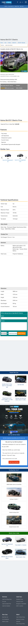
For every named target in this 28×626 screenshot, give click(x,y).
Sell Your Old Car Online (14, 435)
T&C (17, 623)
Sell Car (6, 6)
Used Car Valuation (6, 606)
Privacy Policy (22, 623)
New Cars (22, 6)
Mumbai (18, 599)
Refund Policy (22, 617)
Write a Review (19, 88)
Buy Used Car (11, 6)
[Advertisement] (14, 23)
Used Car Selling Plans (7, 599)
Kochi (22, 601)
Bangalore (18, 603)
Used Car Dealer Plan (6, 603)
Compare (18, 85)
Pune (22, 599)
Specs (2, 45)
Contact (22, 619)
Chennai (18, 601)
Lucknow (21, 606)
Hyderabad (24, 603)
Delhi (17, 606)
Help (17, 617)
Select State (17, 2)
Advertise (18, 621)
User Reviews (8, 45)
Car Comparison (5, 619)
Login (21, 2)
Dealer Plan (16, 6)
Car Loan (4, 601)
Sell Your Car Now (14, 462)
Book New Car (5, 617)
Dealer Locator (5, 621)
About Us (18, 619)
